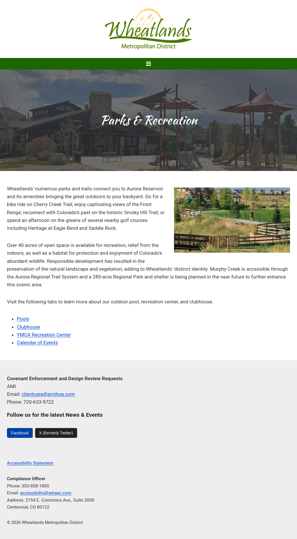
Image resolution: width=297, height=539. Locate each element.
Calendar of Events (37, 342)
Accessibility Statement (30, 463)
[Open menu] (148, 63)
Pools (23, 319)
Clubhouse (28, 327)
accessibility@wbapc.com (45, 493)
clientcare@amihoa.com (48, 394)
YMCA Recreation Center (44, 335)
